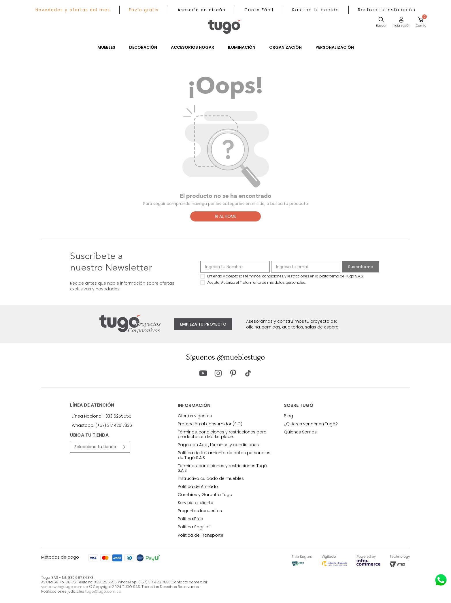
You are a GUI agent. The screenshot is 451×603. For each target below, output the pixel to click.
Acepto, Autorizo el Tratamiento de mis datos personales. (256, 282)
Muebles (106, 47)
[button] (315, 10)
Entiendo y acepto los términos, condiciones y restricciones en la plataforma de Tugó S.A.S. (285, 276)
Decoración (143, 47)
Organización (285, 47)
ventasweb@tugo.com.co (64, 586)
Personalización (335, 47)
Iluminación (241, 47)
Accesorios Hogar (192, 47)
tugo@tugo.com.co (103, 591)
